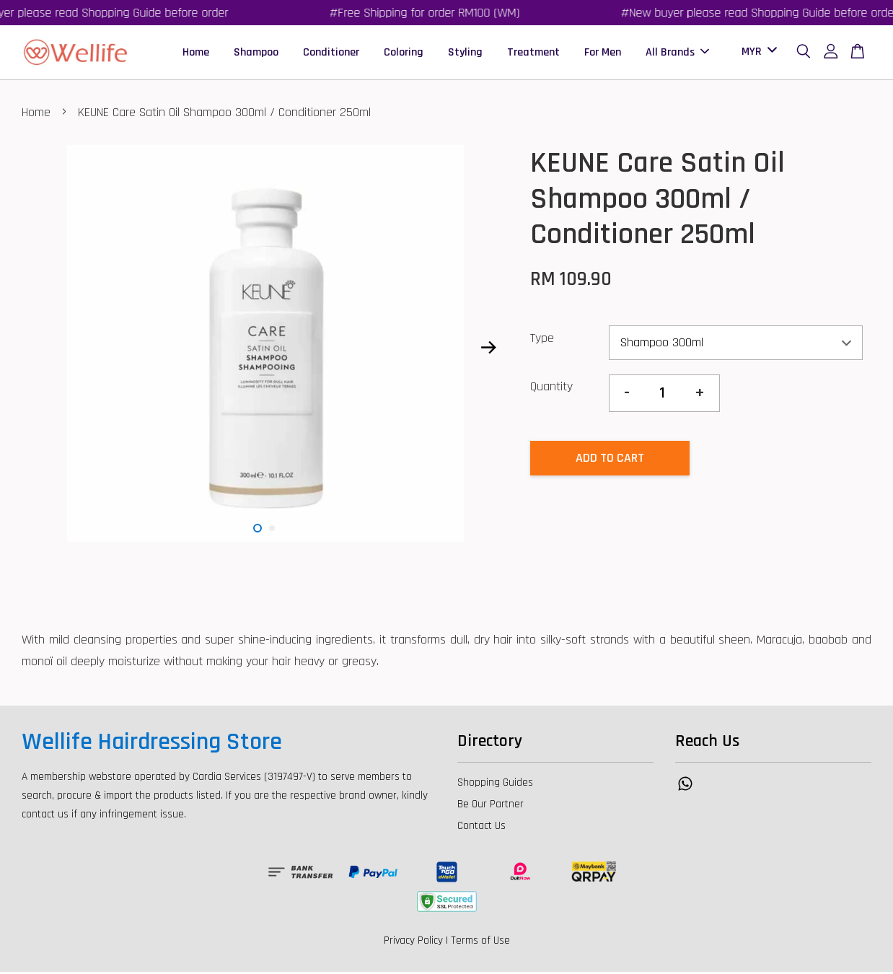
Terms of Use (480, 942)
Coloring (403, 53)
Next (489, 349)
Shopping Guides (495, 784)
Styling (465, 53)
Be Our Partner (490, 806)
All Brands (677, 53)
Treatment (533, 53)
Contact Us (481, 828)
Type (542, 340)
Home (195, 53)
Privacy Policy (413, 942)
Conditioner (331, 53)
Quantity (551, 388)
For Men (602, 53)
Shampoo (256, 53)
